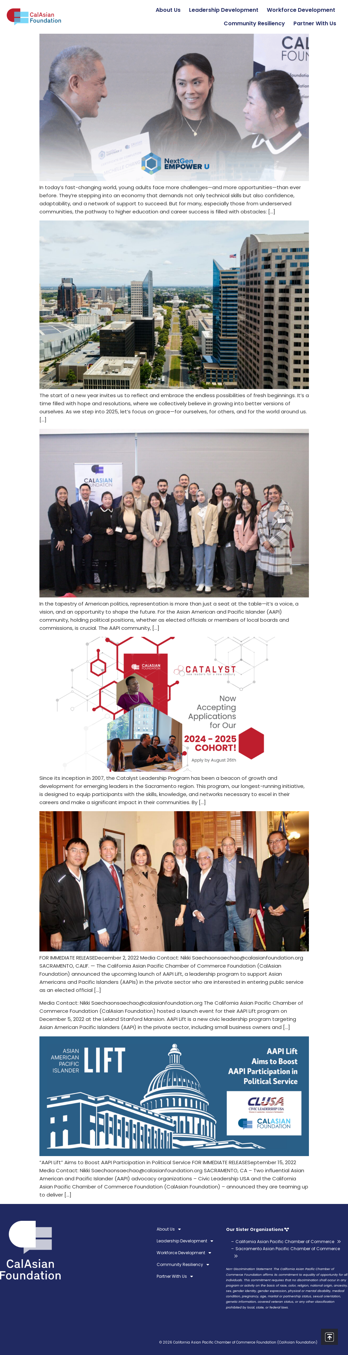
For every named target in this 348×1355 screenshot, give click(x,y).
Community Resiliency (256, 23)
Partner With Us (316, 23)
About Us (170, 10)
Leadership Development (225, 10)
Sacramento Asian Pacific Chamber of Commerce (287, 1248)
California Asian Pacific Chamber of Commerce (284, 1241)
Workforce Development (303, 10)
